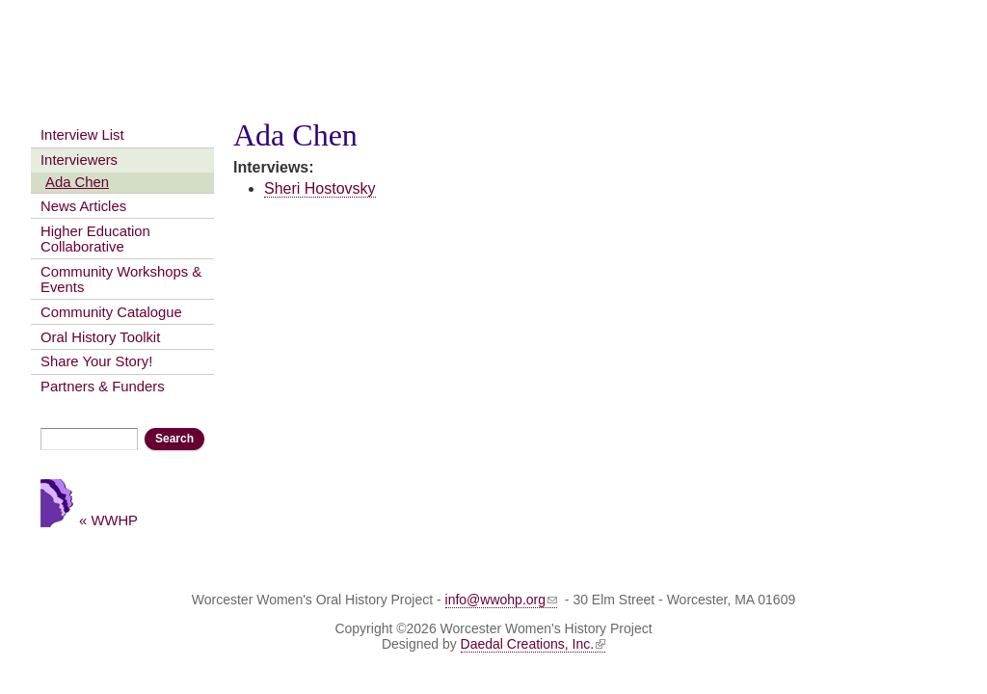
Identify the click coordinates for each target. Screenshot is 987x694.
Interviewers (79, 160)
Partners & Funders (102, 386)
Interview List (82, 135)
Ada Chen (77, 182)
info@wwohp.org (501, 599)
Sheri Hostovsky (320, 188)
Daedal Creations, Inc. (533, 644)
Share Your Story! (96, 361)
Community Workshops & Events (120, 279)
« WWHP (108, 520)
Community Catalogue (111, 312)
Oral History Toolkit (100, 337)
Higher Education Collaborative (95, 239)
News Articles (83, 206)
